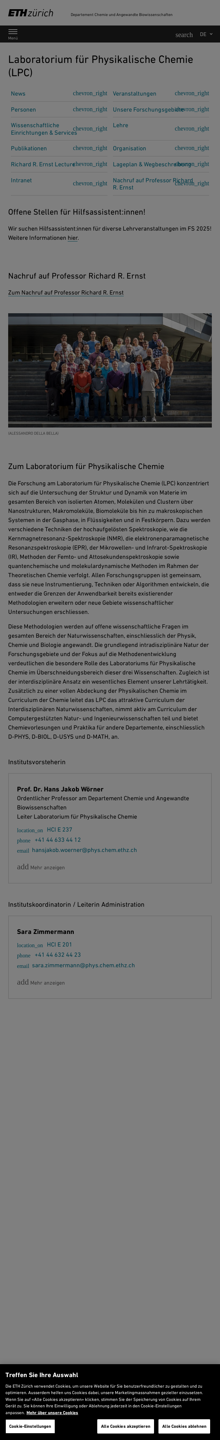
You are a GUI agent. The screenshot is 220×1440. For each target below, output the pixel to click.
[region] (110, 1402)
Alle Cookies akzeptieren (125, 1426)
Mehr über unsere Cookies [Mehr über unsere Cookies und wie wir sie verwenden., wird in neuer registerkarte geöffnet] (52, 1412)
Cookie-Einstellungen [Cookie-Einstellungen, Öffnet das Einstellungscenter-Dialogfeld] (30, 1426)
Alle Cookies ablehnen (184, 1426)
